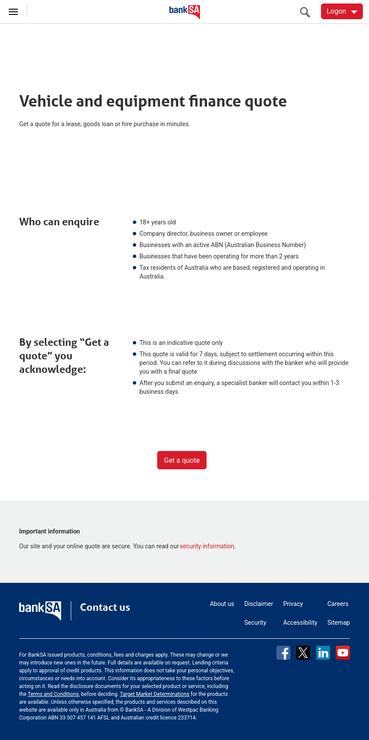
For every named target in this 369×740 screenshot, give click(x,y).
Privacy (293, 603)
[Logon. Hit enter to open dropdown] (342, 11)
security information (206, 546)
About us (222, 603)
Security (255, 622)
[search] (307, 12)
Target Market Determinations (155, 694)
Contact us (105, 607)
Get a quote (182, 460)
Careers (338, 603)
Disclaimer (258, 603)
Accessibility (300, 622)
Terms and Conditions (53, 694)
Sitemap (339, 622)
